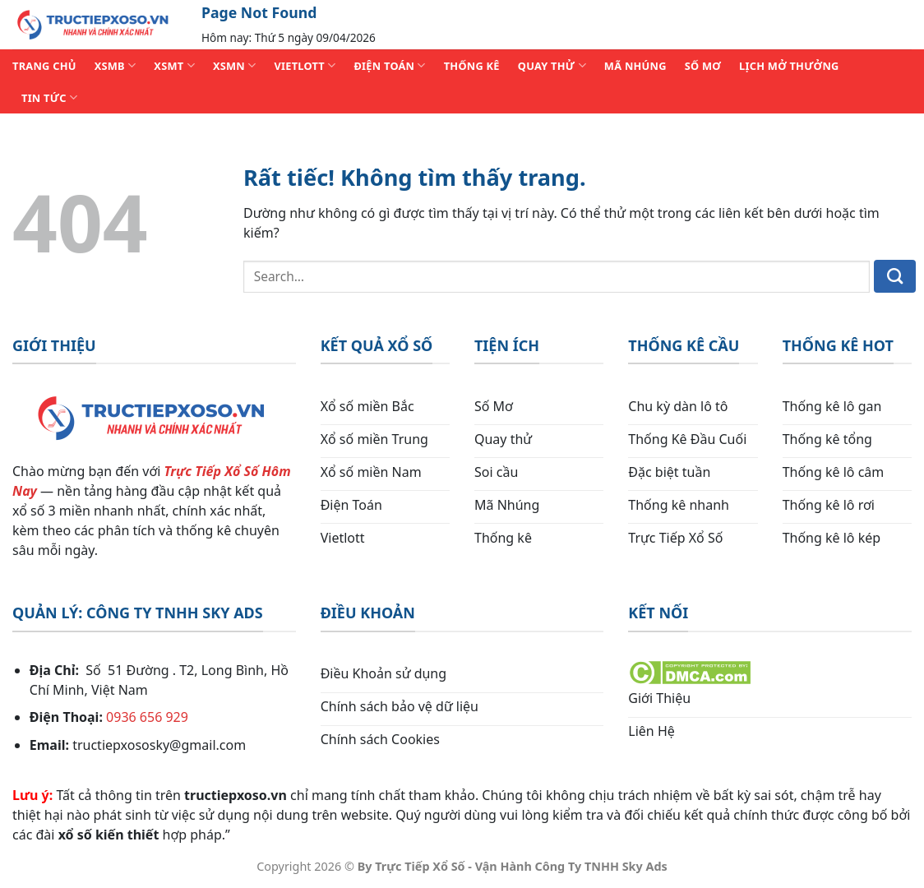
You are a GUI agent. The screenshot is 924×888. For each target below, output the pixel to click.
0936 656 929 (147, 717)
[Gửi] (895, 276)
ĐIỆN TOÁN (389, 65)
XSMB (115, 65)
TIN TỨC (49, 97)
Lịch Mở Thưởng (789, 65)
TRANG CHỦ (44, 65)
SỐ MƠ (703, 65)
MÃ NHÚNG (635, 65)
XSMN (234, 65)
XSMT (174, 65)
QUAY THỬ (552, 65)
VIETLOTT (304, 65)
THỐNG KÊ (472, 65)
